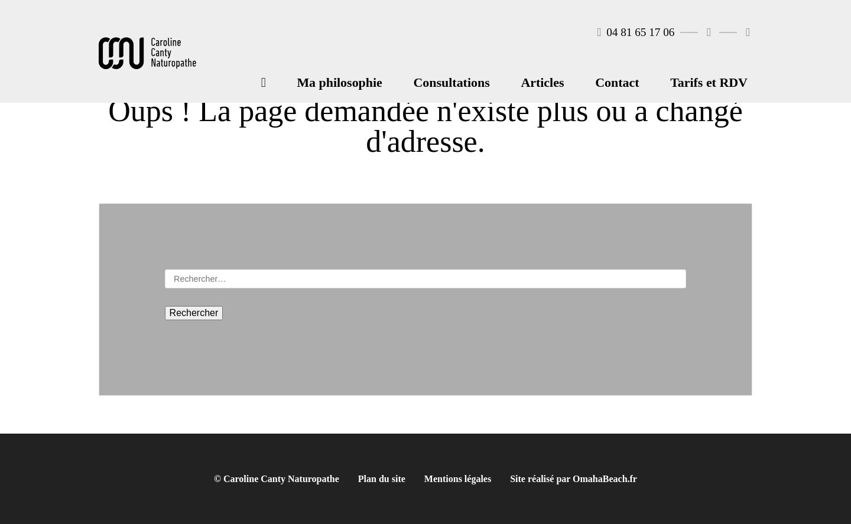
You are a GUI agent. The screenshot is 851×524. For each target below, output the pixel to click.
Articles (542, 82)
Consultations (452, 82)
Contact (617, 82)
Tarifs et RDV (709, 82)
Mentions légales (457, 479)
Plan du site (381, 479)
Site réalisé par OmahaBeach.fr (573, 479)
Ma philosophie (339, 82)
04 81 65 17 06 (636, 32)
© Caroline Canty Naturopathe (276, 479)
